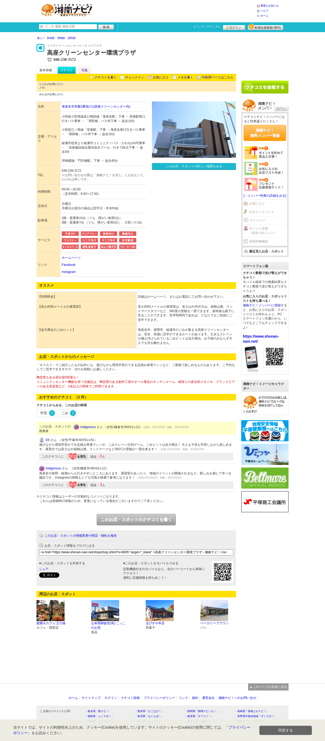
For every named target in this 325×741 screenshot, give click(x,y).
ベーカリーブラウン (214, 623)
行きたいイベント (261, 212)
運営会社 (208, 698)
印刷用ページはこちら (217, 77)
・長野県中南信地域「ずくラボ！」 (256, 716)
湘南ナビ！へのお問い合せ (237, 698)
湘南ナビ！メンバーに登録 (262, 305)
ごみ (68, 413)
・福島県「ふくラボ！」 (99, 716)
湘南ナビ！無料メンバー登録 (265, 133)
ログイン (234, 26)
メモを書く (185, 77)
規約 (195, 698)
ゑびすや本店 (155, 623)
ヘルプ (264, 10)
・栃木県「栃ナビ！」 (98, 711)
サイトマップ (91, 698)
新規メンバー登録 (265, 26)
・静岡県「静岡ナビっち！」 (202, 711)
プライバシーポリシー (159, 698)
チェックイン (134, 77)
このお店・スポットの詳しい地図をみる (194, 166)
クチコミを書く (106, 77)
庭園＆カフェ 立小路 (51, 623)
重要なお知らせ (269, 5)
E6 (48, 440)
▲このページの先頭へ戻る (268, 687)
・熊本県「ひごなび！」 (149, 711)
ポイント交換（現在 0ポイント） (263, 231)
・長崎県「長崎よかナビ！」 (252, 711)
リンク (183, 698)
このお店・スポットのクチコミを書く (136, 519)
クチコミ (66, 70)
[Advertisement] (176, 10)
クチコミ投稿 (130, 698)
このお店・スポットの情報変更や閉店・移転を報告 (80, 535)
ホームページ (71, 258)
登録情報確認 (258, 241)
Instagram (69, 272)
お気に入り (161, 77)
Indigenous (88, 427)
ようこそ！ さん (207, 26)
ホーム (264, 15)
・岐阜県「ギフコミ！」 (199, 716)
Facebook (69, 265)
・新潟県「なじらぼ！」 (149, 716)
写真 (84, 70)
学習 (47, 413)
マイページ (257, 220)
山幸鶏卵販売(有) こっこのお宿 (108, 625)
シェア (44, 569)
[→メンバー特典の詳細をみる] (265, 195)
